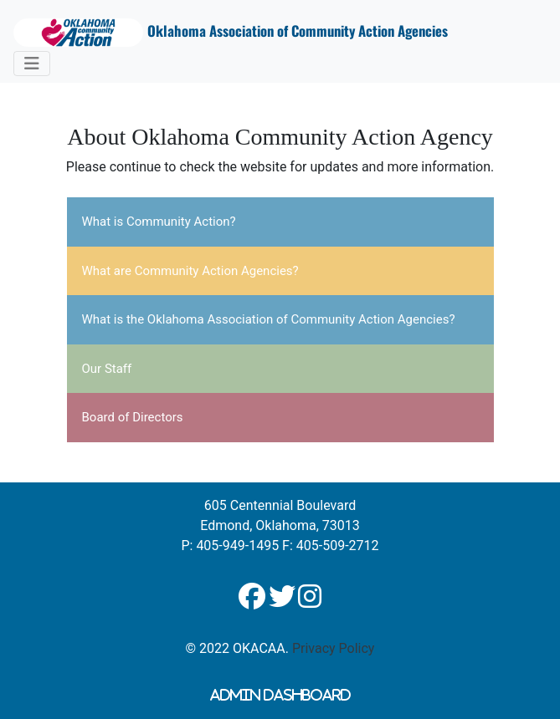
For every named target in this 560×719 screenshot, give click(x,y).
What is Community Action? (159, 221)
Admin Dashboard (280, 694)
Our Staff (107, 368)
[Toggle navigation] (31, 63)
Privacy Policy (333, 648)
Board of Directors (132, 417)
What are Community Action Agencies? (190, 270)
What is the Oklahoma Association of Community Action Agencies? (268, 319)
